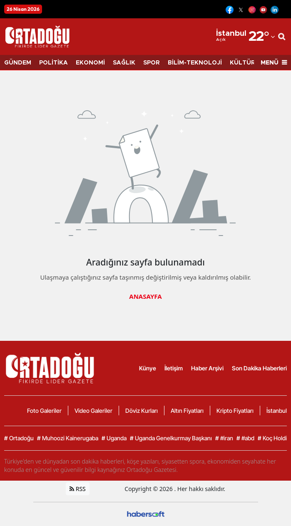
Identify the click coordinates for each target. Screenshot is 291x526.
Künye (147, 368)
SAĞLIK (124, 63)
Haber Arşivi (207, 368)
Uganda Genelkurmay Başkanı (171, 438)
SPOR (151, 63)
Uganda (114, 438)
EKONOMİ (90, 63)
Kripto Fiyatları (235, 410)
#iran (224, 438)
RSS (78, 489)
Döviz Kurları (141, 410)
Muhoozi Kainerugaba (67, 438)
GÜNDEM (17, 63)
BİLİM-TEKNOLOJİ (195, 63)
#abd (245, 438)
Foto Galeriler (44, 410)
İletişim (173, 368)
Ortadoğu (19, 438)
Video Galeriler (93, 410)
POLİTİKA (53, 63)
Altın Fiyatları (187, 410)
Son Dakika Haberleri (259, 368)
